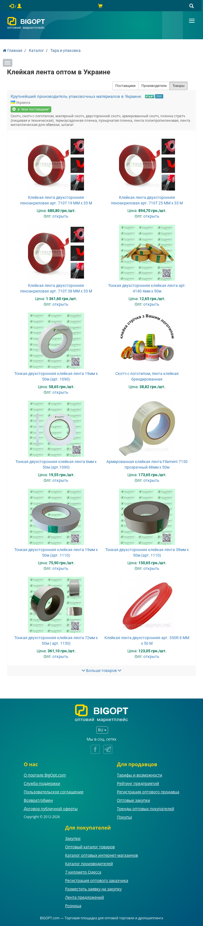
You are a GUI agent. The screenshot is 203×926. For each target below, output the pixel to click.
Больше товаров (101, 670)
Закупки (72, 838)
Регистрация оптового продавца (148, 791)
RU (102, 729)
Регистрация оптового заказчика (96, 880)
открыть (60, 216)
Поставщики (125, 86)
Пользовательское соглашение (53, 791)
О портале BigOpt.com (45, 775)
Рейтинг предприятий (138, 783)
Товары (178, 86)
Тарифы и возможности (139, 775)
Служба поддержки (42, 783)
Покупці (124, 817)
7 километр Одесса (83, 872)
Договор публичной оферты (51, 808)
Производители (154, 86)
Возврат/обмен (38, 800)
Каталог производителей (89, 863)
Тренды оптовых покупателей (145, 808)
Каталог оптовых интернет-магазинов (101, 855)
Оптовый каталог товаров (90, 846)
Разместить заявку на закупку (93, 889)
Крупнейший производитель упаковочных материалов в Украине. (76, 96)
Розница (73, 905)
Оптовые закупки (133, 800)
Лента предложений (84, 897)
